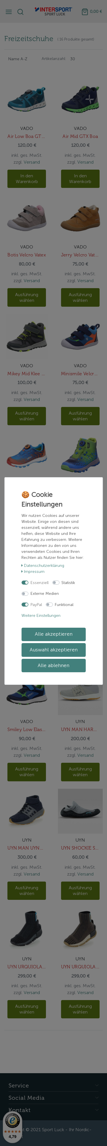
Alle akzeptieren (53, 634)
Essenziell (40, 582)
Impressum (33, 571)
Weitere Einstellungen (40, 615)
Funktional (64, 604)
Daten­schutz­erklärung (42, 565)
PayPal (36, 604)
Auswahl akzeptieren (54, 650)
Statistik (68, 582)
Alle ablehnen (53, 666)
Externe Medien (45, 593)
